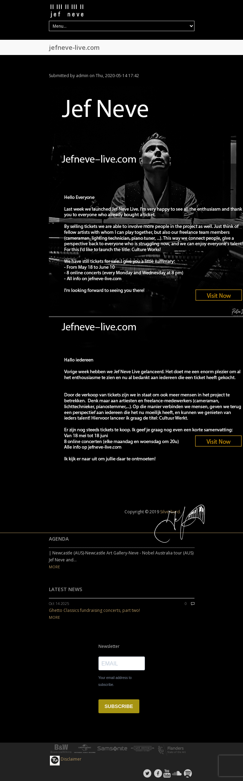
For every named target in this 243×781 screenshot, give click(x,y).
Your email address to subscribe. (115, 681)
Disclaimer (71, 759)
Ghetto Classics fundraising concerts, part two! (94, 610)
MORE (54, 566)
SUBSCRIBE (119, 706)
